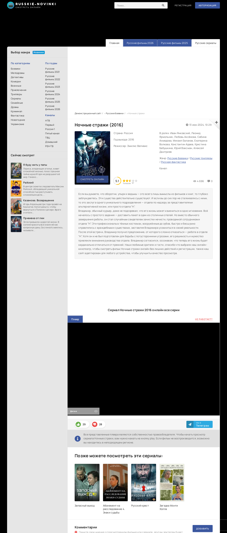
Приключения (18, 90)
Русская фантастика (173, 162)
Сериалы (16, 98)
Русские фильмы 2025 (174, 43)
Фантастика (17, 115)
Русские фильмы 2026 (140, 43)
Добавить (202, 528)
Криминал (16, 111)
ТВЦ (47, 137)
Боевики (15, 68)
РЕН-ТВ (49, 146)
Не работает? (204, 319)
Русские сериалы (205, 43)
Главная (114, 43)
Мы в (202, 424)
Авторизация (207, 5)
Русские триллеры (201, 158)
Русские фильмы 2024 (52, 92)
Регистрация (183, 5)
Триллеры (16, 94)
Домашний (51, 141)
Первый (49, 124)
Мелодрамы (18, 72)
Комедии (16, 81)
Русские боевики (177, 158)
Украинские (17, 124)
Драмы (15, 107)
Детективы (17, 77)
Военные (16, 85)
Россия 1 (50, 129)
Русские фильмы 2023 (52, 85)
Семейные (17, 102)
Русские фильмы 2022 (52, 77)
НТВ (47, 120)
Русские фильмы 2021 (52, 70)
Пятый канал (52, 133)
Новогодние (18, 119)
